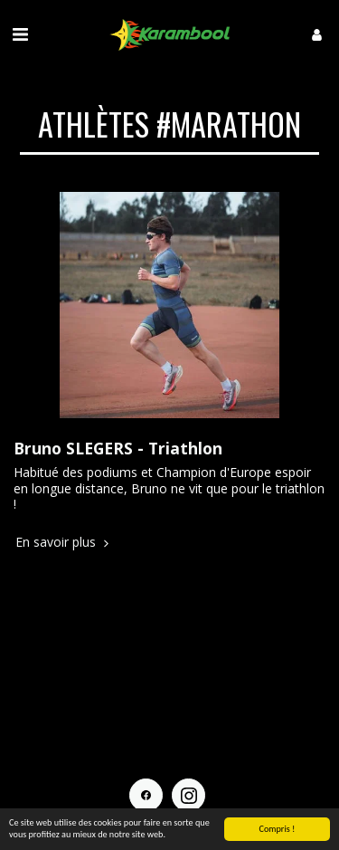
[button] (20, 34)
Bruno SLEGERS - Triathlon (118, 448)
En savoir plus (63, 542)
